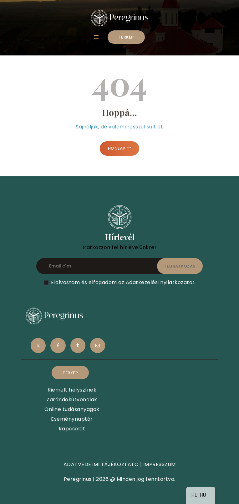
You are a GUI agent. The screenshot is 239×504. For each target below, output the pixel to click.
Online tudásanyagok (71, 409)
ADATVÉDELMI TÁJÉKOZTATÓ (101, 464)
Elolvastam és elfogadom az (123, 282)
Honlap (116, 148)
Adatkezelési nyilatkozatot (160, 282)
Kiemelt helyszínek (72, 389)
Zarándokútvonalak (72, 399)
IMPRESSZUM (159, 464)
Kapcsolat (72, 428)
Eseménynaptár (72, 419)
